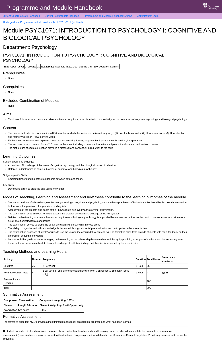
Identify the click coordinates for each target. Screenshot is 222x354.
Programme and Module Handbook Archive (108, 16)
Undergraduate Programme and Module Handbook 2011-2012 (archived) (43, 22)
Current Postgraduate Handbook (62, 16)
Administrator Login (147, 16)
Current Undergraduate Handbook (21, 16)
